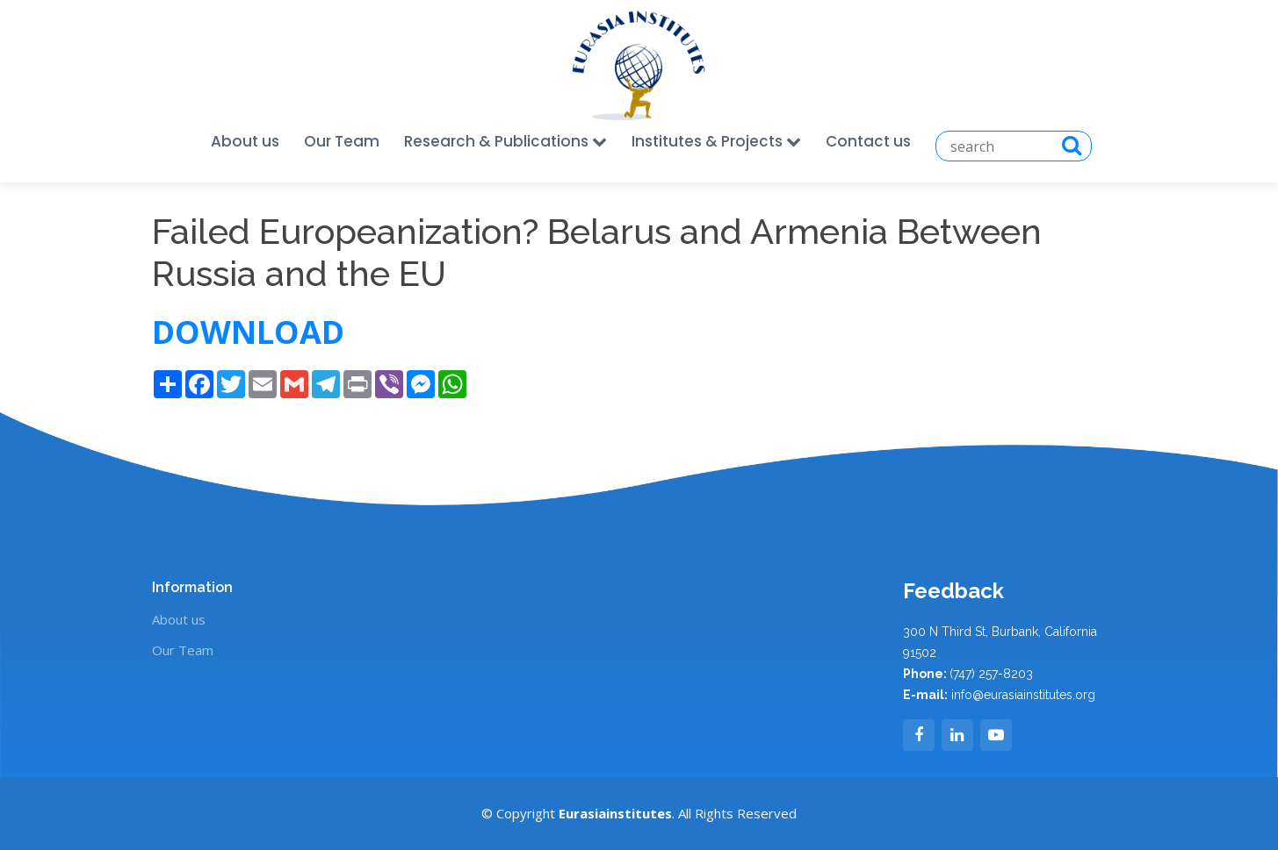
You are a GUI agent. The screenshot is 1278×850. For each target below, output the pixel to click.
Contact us (868, 141)
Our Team (341, 141)
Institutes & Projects (716, 141)
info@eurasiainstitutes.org (1023, 695)
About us (245, 141)
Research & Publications (505, 141)
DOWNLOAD (252, 332)
